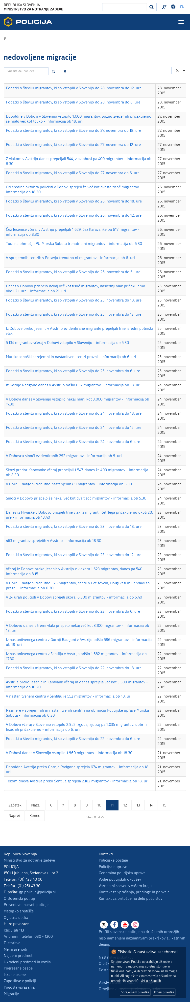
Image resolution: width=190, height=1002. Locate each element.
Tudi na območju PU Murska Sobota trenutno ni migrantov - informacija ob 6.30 (74, 243)
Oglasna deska (16, 917)
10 (99, 805)
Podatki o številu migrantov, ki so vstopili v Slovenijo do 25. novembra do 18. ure (74, 300)
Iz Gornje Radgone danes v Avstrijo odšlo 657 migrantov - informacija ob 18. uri (73, 385)
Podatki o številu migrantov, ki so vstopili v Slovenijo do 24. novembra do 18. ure (74, 413)
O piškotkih (108, 963)
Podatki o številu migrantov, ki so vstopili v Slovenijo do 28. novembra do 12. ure (74, 88)
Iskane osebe (15, 974)
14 (151, 805)
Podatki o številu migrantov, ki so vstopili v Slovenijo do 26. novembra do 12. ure (74, 215)
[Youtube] (125, 925)
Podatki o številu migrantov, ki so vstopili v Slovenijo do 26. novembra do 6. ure (73, 271)
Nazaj (36, 805)
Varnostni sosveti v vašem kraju (125, 885)
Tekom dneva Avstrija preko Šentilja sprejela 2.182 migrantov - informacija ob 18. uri (77, 781)
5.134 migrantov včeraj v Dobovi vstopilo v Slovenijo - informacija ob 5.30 (67, 342)
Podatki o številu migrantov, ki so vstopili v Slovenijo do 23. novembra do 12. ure (73, 554)
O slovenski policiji (19, 898)
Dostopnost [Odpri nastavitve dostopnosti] (174, 7)
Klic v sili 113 (14, 930)
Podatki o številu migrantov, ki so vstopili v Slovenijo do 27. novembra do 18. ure (73, 130)
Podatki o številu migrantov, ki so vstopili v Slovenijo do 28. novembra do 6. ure (73, 102)
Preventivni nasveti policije (26, 904)
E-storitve (12, 942)
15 (164, 805)
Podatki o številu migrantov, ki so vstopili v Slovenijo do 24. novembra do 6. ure (73, 441)
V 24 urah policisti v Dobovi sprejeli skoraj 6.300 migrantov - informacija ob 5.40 (74, 597)
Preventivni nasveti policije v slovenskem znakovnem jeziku (165, 7)
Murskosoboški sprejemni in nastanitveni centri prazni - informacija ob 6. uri (71, 356)
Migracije (11, 993)
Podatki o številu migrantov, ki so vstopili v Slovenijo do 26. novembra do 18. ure (74, 201)
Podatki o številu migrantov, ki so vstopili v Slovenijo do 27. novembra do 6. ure (73, 172)
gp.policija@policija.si (37, 892)
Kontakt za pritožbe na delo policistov (130, 898)
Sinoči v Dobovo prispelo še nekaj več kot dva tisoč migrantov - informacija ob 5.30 (76, 498)
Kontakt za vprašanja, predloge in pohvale (134, 892)
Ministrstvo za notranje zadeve (29, 860)
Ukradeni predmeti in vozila (27, 962)
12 (125, 805)
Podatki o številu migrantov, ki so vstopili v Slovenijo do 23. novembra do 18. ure (74, 526)
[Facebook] (114, 925)
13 (138, 805)
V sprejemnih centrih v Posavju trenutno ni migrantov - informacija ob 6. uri (70, 257)
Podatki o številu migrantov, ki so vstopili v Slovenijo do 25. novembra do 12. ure (73, 314)
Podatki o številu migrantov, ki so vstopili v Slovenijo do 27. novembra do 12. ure (73, 144)
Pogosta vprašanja (19, 987)
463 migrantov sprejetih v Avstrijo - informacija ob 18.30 (53, 540)
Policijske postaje (113, 860)
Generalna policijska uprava (122, 872)
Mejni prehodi (15, 949)
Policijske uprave (113, 866)
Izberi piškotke (164, 992)
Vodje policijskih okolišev (120, 879)
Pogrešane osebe (18, 968)
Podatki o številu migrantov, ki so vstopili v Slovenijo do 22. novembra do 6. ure (73, 738)
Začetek (15, 805)
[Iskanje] (152, 7)
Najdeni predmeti (18, 955)
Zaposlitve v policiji (20, 980)
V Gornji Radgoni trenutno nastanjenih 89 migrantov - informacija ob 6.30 (69, 484)
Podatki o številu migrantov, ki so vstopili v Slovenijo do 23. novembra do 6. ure (73, 611)
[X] (104, 925)
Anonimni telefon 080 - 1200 (28, 936)
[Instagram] (135, 925)
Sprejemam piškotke (135, 992)
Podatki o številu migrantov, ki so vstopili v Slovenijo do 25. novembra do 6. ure (73, 370)
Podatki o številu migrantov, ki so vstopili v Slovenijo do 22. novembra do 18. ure (74, 668)
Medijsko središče (19, 911)
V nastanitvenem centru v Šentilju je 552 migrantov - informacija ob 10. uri (68, 696)
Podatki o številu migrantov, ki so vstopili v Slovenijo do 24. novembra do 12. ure (73, 427)
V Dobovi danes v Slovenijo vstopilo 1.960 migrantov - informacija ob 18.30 (69, 752)
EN (182, 7)
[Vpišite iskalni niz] (124, 7)
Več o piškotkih (151, 981)
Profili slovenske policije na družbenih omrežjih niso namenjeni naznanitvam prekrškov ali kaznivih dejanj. (142, 938)
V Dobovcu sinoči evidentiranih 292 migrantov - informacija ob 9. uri (64, 455)
